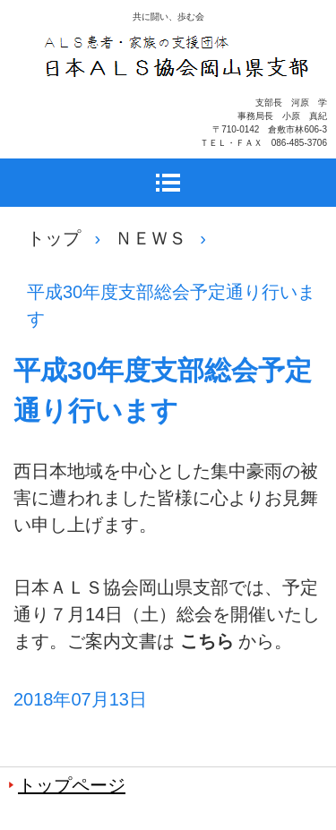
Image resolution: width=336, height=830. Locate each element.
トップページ (71, 785)
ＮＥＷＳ (150, 238)
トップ (54, 238)
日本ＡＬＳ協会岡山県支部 (177, 103)
